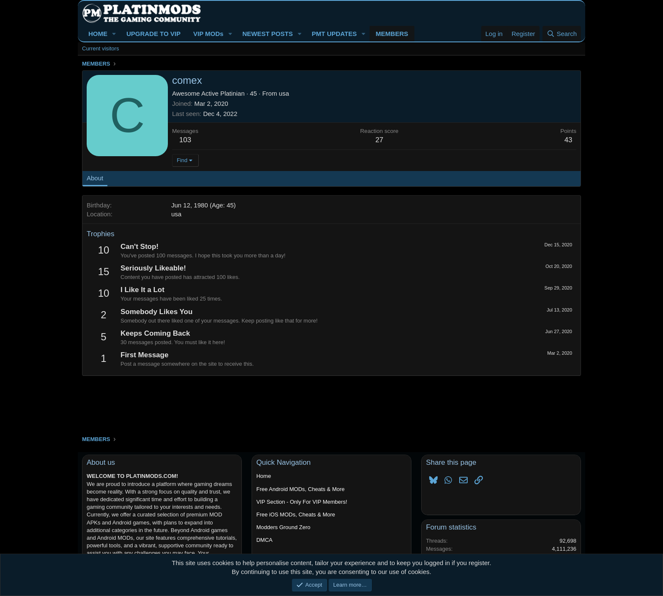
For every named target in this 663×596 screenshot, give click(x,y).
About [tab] (95, 178)
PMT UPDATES (334, 33)
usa (284, 93)
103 (185, 140)
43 (568, 140)
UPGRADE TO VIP (153, 33)
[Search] (561, 33)
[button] (114, 33)
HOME (97, 33)
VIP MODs (208, 33)
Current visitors (100, 48)
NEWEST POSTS (267, 33)
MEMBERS (392, 33)
